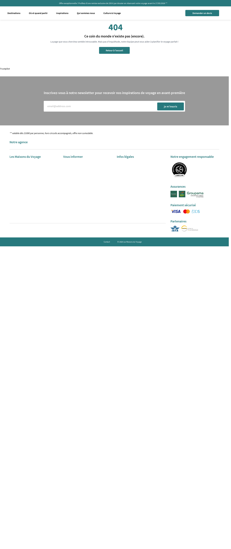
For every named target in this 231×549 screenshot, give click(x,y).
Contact (107, 242)
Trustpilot (5, 68)
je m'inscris (170, 106)
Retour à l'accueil (114, 50)
